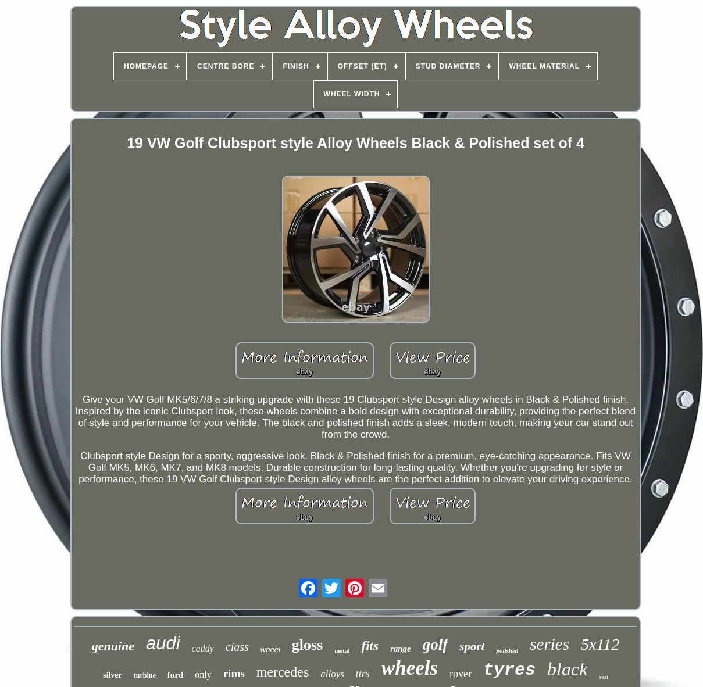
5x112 (600, 644)
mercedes (282, 671)
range (400, 648)
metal (341, 650)
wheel (270, 649)
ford (175, 674)
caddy (203, 648)
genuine (113, 646)
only (203, 674)
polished (507, 650)
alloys (332, 673)
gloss (307, 644)
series (549, 644)
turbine (145, 675)
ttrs (363, 673)
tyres (509, 670)
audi (163, 643)
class (237, 647)
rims (234, 673)
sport (471, 646)
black (567, 669)
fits (370, 646)
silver (112, 675)
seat (603, 677)
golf (435, 644)
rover (460, 673)
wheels (409, 668)
